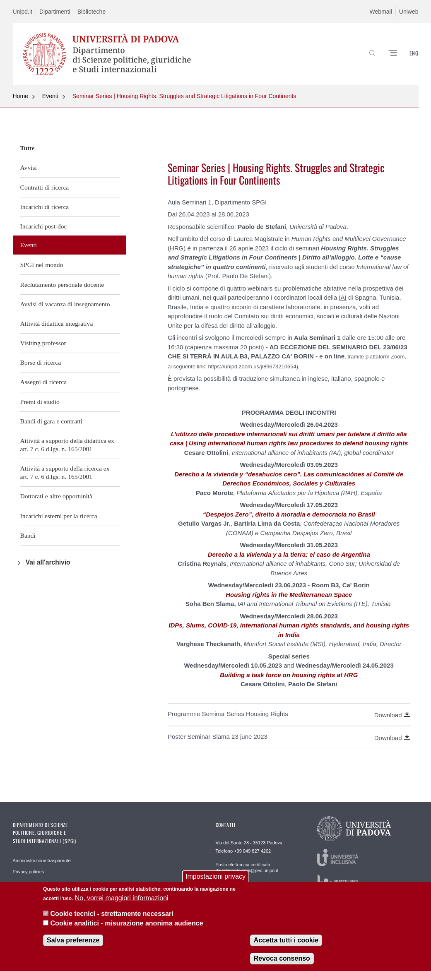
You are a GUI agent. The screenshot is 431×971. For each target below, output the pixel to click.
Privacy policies (28, 871)
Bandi (28, 535)
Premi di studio (40, 401)
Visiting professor (43, 342)
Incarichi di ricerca (44, 206)
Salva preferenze (73, 940)
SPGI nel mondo (41, 264)
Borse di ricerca (40, 362)
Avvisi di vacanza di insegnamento (65, 304)
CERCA (385, 65)
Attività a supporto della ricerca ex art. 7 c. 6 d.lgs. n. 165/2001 (65, 472)
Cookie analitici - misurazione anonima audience (127, 923)
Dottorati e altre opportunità (56, 496)
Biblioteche (91, 11)
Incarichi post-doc (43, 226)
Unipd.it (22, 11)
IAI (342, 297)
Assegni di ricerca (43, 381)
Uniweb (409, 11)
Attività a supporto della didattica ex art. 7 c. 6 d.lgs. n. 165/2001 (67, 444)
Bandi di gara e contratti (51, 421)
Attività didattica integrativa (56, 323)
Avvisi (28, 167)
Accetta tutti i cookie (286, 940)
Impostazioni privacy (215, 876)
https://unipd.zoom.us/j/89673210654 (252, 366)
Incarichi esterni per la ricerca (58, 515)
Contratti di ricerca (44, 187)
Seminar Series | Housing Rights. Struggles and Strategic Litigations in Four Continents (184, 96)
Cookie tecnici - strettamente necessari (112, 913)
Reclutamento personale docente (62, 284)
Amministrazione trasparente (42, 860)
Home (20, 96)
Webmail (381, 11)
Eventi (50, 96)
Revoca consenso (282, 958)
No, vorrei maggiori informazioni (122, 897)
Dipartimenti (54, 11)
